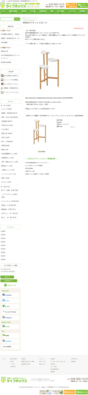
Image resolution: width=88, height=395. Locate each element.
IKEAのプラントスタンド (35, 22)
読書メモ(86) (5, 178)
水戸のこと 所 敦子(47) (9, 213)
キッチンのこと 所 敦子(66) (10, 201)
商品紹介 (24, 358)
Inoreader (7, 341)
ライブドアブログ (9, 312)
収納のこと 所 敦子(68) (8, 205)
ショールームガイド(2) (8, 174)
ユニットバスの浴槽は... (11, 80)
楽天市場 (59, 120)
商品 (52, 11)
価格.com (59, 126)
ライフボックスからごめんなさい (58, 361)
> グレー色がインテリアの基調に (34, 165)
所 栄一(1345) (6, 105)
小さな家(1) (5, 129)
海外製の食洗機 (6, 62)
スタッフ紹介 (61, 11)
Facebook (7, 295)
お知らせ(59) (5, 137)
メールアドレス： (6, 269)
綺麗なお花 (4, 51)
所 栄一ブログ (42, 361)
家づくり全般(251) (7, 141)
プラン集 (32, 11)
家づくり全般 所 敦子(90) (9, 190)
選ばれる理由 (13, 11)
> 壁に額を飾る (29, 168)
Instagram (7, 317)
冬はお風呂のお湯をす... (11, 75)
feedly (6, 335)
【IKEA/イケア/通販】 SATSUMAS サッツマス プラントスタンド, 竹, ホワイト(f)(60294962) (54, 115)
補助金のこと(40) (6, 166)
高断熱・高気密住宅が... (11, 88)
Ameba (6, 306)
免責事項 (53, 371)
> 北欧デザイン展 (29, 171)
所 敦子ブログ (42, 364)
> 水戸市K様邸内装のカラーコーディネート (37, 162)
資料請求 (73, 361)
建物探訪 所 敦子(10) (8, 209)
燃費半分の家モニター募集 (28, 361)
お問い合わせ (74, 358)
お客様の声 (42, 11)
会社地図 (53, 364)
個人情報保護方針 (55, 369)
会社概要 (53, 358)
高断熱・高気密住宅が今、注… (11, 38)
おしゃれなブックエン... (11, 84)
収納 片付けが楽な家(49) (9, 117)
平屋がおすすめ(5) (7, 125)
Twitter (6, 300)
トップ (3, 11)
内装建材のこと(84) (7, 157)
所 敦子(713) (5, 186)
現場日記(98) (5, 145)
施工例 (24, 11)
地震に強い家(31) (6, 133)
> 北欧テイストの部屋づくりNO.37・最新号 (37, 174)
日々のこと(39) (6, 182)
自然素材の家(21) (6, 121)
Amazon (59, 122)
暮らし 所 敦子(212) (8, 217)
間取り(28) (4, 149)
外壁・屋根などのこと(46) (9, 162)
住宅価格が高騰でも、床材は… (11, 34)
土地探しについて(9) (7, 170)
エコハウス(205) (6, 109)
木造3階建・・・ (6, 42)
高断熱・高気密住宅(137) (9, 113)
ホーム (4, 358)
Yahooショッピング (63, 124)
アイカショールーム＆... (11, 92)
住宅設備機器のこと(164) (9, 153)
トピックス (71, 11)
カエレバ (73, 126)
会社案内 (82, 11)
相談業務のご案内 (26, 364)
